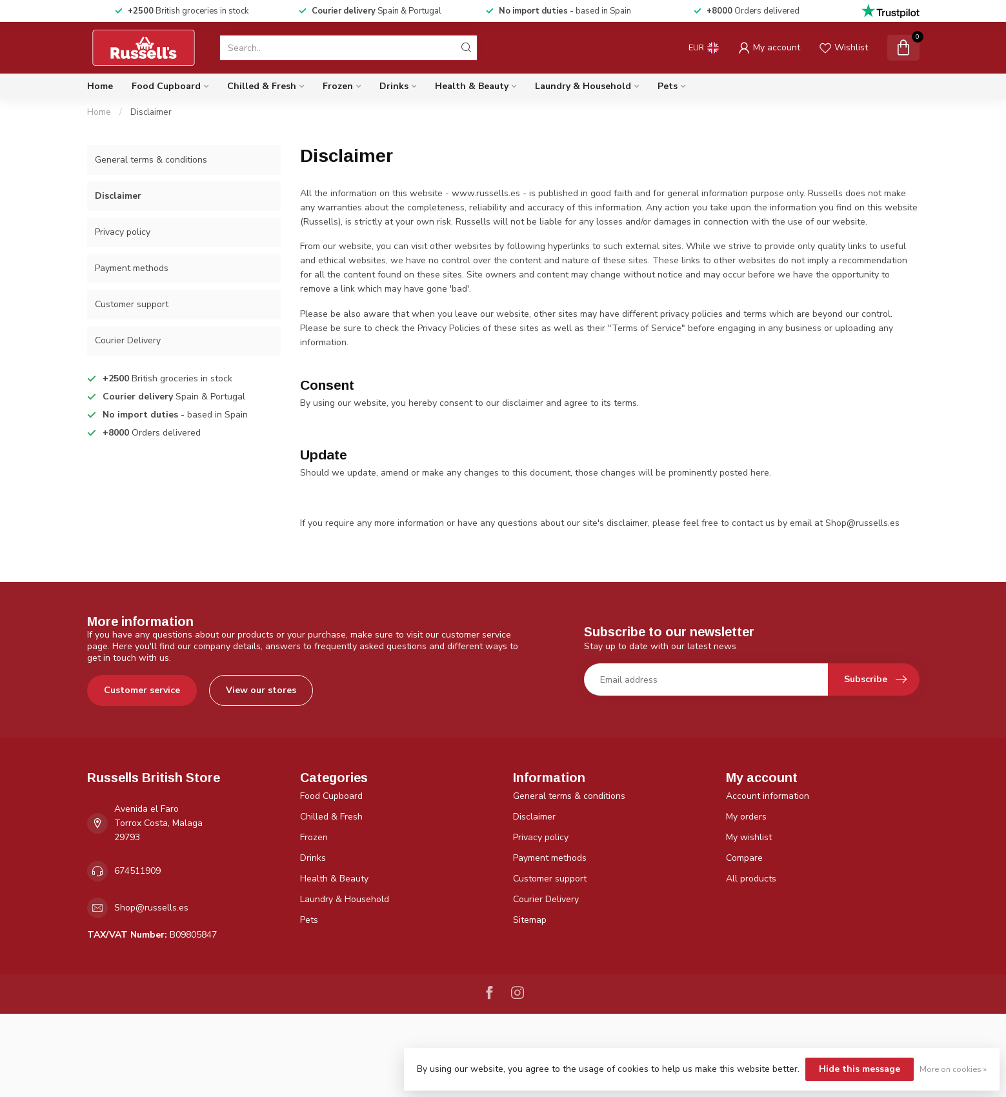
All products (751, 878)
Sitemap (530, 920)
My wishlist (749, 837)
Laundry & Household (583, 86)
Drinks (393, 86)
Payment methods (131, 268)
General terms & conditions (151, 160)
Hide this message (859, 1069)
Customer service (142, 690)
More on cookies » (953, 1068)
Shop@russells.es (151, 907)
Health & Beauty (471, 86)
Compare (744, 858)
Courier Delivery (128, 340)
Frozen (338, 86)
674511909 (137, 871)
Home (100, 86)
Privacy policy (122, 232)
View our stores (261, 690)
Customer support (131, 304)
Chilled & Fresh (261, 86)
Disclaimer (151, 112)
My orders (746, 816)
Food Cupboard (166, 86)
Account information (767, 796)
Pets (668, 86)
